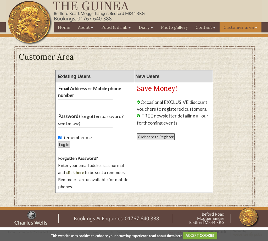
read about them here (165, 235)
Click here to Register (156, 136)
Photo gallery (174, 27)
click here (75, 172)
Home (64, 27)
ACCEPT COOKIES (200, 235)
